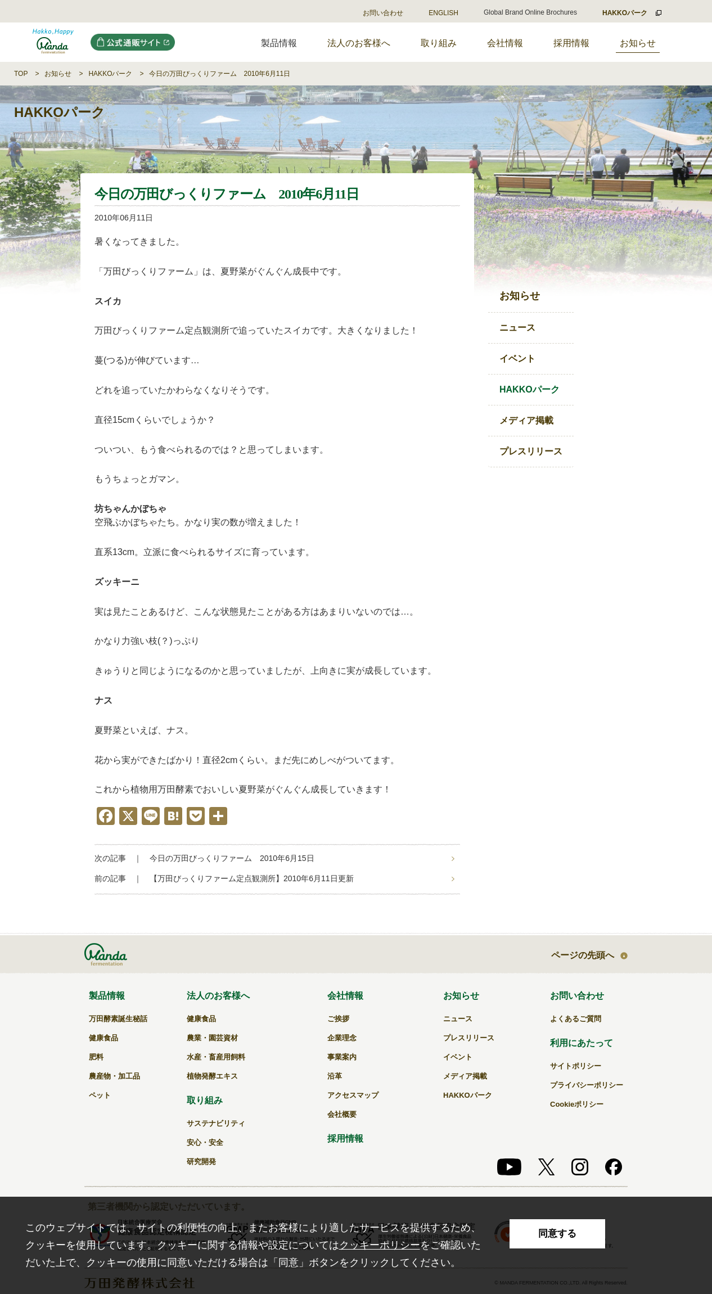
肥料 (96, 1057)
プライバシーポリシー (586, 1085)
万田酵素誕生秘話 (118, 1019)
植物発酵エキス (212, 1076)
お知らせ (638, 43)
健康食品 (103, 1038)
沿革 (334, 1076)
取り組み (439, 43)
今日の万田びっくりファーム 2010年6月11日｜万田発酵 (53, 42)
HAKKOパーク (110, 74)
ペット (100, 1095)
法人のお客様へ (358, 43)
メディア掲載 (526, 420)
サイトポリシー (575, 1066)
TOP (21, 74)
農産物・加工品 (114, 1076)
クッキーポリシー (379, 1245)
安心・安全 (205, 1142)
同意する (557, 1233)
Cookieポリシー (576, 1104)
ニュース (517, 327)
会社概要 (342, 1114)
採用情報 (571, 43)
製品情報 (107, 995)
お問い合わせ (383, 13)
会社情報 (505, 43)
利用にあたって (581, 1043)
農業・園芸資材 (212, 1038)
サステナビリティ (216, 1123)
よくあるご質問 (575, 1019)
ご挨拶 (338, 1019)
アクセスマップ (352, 1095)
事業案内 (342, 1057)
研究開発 (201, 1161)
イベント (517, 358)
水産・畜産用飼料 (216, 1057)
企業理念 (342, 1038)
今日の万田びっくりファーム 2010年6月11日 (219, 74)
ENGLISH (443, 13)
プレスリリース (530, 451)
